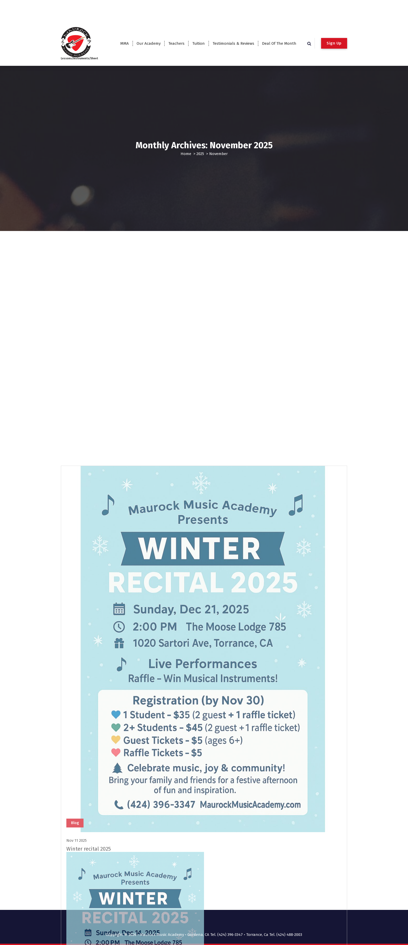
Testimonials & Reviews (233, 43)
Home (186, 153)
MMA (124, 43)
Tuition (198, 43)
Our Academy (149, 43)
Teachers (176, 43)
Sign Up (334, 43)
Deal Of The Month (279, 43)
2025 (200, 153)
